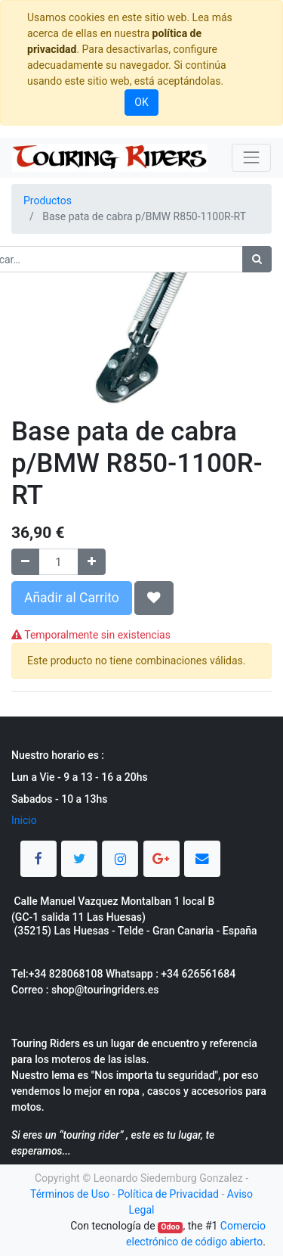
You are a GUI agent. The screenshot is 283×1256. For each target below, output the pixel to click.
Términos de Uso (69, 1194)
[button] (154, 597)
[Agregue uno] (92, 562)
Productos (47, 200)
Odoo (170, 1227)
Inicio (24, 820)
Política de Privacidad (168, 1194)
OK (141, 102)
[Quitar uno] (25, 562)
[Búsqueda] (257, 259)
